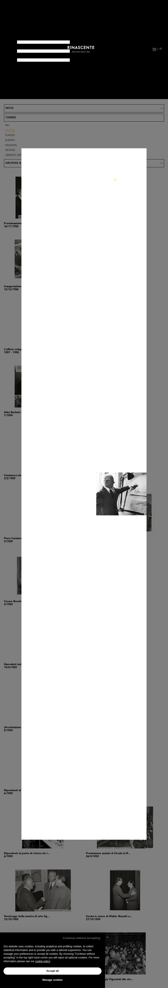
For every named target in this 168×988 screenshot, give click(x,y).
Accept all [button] (52, 970)
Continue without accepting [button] (81, 938)
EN (154, 49)
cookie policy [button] (42, 961)
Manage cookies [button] (52, 979)
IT (161, 49)
